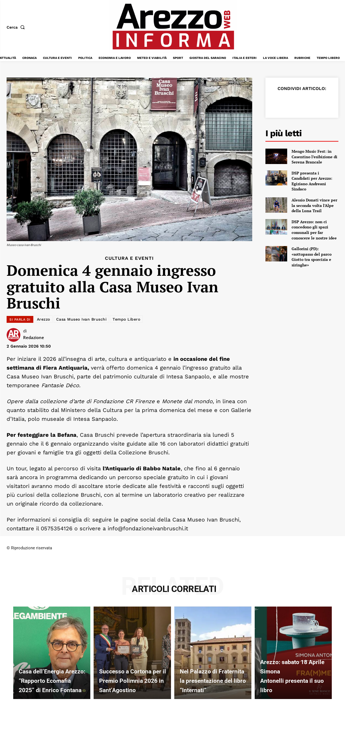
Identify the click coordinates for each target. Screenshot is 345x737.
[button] (17, 27)
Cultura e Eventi (129, 258)
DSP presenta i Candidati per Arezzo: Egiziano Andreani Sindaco (312, 181)
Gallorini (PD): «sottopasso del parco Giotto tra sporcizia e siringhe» (312, 256)
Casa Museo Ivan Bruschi (81, 319)
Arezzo (43, 319)
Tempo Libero (126, 319)
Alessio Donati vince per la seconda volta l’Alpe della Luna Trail (314, 205)
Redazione (33, 337)
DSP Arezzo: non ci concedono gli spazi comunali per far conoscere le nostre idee (314, 230)
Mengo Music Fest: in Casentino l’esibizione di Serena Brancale (314, 157)
